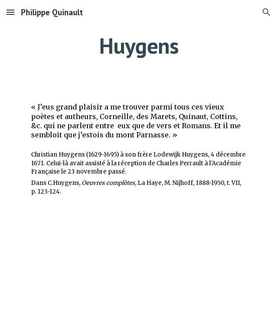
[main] (138, 45)
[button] (10, 12)
